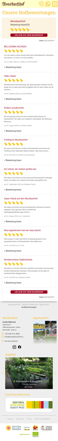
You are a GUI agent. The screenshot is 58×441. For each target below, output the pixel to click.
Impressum (20, 419)
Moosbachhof (17, 21)
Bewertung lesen (13, 67)
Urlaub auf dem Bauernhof (29, 35)
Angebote (10, 354)
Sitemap (10, 419)
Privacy (29, 419)
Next (55, 373)
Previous (2, 373)
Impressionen (41, 317)
